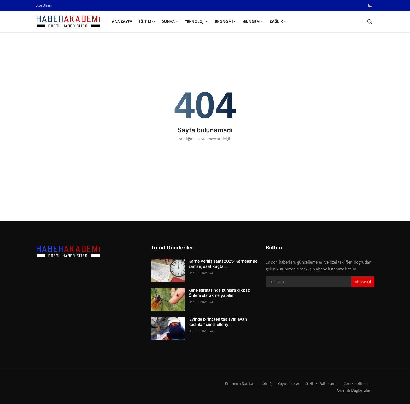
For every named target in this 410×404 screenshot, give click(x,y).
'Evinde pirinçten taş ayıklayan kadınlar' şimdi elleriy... (218, 322)
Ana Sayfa (122, 21)
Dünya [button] (170, 21)
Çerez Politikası (357, 383)
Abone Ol (363, 281)
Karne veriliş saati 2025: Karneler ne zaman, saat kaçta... (223, 264)
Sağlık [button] (278, 21)
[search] (369, 21)
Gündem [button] (253, 21)
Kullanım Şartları (240, 383)
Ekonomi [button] (226, 21)
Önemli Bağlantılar (354, 390)
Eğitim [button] (147, 21)
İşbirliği (266, 383)
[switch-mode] (370, 5)
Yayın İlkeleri (289, 383)
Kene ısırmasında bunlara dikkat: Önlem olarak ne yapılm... (219, 293)
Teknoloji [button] (197, 21)
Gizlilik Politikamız (321, 383)
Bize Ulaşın (44, 5)
